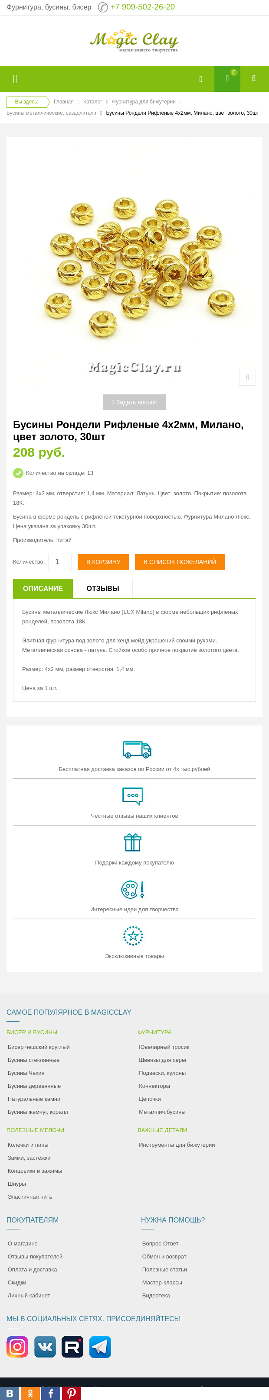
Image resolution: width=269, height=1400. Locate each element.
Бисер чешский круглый (39, 1047)
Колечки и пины (28, 1145)
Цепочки (150, 1099)
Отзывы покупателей (35, 1256)
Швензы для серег (163, 1060)
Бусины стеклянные (33, 1060)
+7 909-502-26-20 (142, 6)
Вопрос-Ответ (160, 1243)
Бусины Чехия (26, 1073)
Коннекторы (154, 1086)
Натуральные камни (34, 1099)
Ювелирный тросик (164, 1047)
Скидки (17, 1282)
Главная (64, 102)
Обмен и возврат (164, 1256)
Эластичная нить (30, 1197)
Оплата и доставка (32, 1269)
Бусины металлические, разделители (51, 113)
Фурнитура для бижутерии (144, 102)
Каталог (92, 102)
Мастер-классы (162, 1282)
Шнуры (17, 1184)
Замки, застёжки (29, 1158)
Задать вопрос (134, 402)
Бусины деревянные (34, 1086)
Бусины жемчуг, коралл (38, 1112)
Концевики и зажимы (35, 1171)
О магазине (23, 1243)
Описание (43, 588)
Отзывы (102, 588)
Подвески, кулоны (162, 1073)
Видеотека (156, 1295)
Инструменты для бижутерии (177, 1145)
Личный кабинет (29, 1295)
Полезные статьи (164, 1269)
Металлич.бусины (162, 1112)
